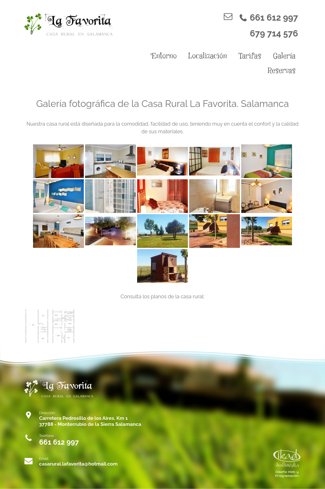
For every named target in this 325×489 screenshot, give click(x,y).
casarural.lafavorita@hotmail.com (78, 464)
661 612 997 (268, 17)
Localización (207, 56)
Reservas (281, 71)
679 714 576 (274, 33)
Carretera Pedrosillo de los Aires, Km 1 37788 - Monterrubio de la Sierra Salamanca (90, 421)
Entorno (164, 56)
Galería (284, 56)
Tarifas (250, 56)
